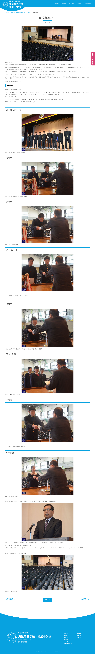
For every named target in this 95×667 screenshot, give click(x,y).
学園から (47, 612)
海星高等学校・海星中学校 (34, 649)
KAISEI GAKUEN (47, 664)
